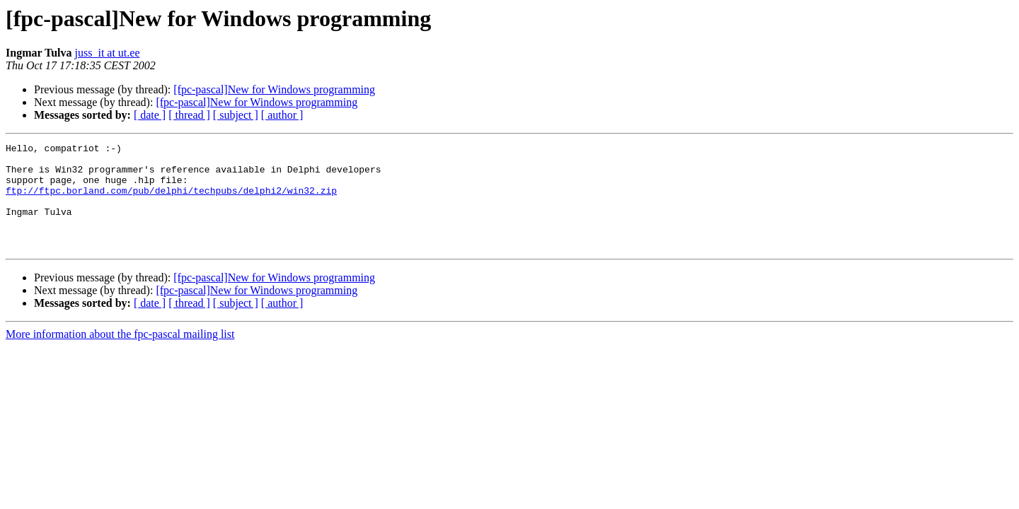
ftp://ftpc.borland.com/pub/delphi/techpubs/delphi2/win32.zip (171, 200)
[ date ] (150, 115)
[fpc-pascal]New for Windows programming (274, 89)
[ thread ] (189, 115)
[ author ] (282, 115)
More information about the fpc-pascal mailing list (120, 355)
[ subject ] (235, 115)
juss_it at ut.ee (107, 53)
